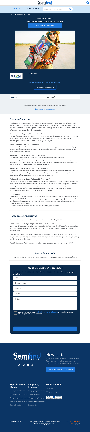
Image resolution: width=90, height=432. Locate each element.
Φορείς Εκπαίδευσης (17, 405)
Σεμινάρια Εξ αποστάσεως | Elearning (22, 394)
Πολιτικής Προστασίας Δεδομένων (47, 312)
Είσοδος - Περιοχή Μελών (37, 401)
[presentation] (45, 321)
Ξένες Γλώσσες (21, 14)
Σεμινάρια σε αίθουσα (17, 391)
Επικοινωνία (32, 405)
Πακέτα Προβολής (34, 394)
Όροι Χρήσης (33, 421)
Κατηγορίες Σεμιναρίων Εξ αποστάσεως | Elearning (27, 401)
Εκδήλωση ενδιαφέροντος (45, 25)
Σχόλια (45, 303)
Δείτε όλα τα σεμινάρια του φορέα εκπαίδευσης (45, 82)
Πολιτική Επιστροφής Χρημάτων (45, 424)
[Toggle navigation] (12, 3)
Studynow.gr (50, 388)
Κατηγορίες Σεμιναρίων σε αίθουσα (22, 398)
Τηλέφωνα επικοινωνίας (45, 87)
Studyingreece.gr (51, 392)
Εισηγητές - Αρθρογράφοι (37, 398)
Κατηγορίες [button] (15, 8)
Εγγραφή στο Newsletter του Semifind (60, 369)
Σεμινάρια (13, 14)
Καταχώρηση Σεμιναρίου (36, 391)
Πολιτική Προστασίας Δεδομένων (49, 421)
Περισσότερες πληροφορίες (45, 109)
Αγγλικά (29, 14)
